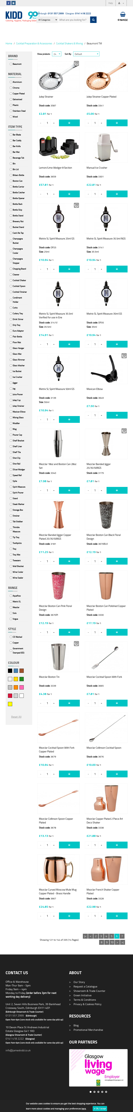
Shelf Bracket (18, 440)
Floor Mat (17, 342)
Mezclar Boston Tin (49, 677)
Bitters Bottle (18, 175)
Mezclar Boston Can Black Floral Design (104, 536)
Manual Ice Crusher (97, 167)
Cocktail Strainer (20, 291)
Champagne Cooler (18, 250)
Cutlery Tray (18, 313)
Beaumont (17, 64)
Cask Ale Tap (18, 232)
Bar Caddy (17, 140)
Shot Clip (16, 457)
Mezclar (16, 607)
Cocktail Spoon (19, 286)
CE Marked (17, 636)
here (83, 1108)
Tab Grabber (18, 521)
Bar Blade (17, 134)
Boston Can (17, 180)
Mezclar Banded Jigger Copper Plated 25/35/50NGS (55, 536)
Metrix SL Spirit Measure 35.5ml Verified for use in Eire (56, 315)
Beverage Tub (18, 157)
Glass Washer (19, 365)
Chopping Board (19, 268)
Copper (16, 642)
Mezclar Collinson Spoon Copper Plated (56, 820)
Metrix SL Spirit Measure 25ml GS (56, 238)
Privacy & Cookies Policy (85, 1004)
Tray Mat (16, 554)
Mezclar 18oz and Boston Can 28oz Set (57, 466)
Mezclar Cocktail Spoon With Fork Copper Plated (56, 749)
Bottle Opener (18, 198)
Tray (14, 548)
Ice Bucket (17, 371)
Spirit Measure (19, 486)
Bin (14, 163)
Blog (74, 1025)
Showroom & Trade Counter (87, 991)
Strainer (16, 515)
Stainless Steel (19, 110)
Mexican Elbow (19, 411)
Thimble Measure (16, 529)
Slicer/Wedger (19, 469)
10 (112, 942)
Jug (14, 388)
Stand (15, 498)
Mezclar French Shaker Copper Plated (103, 891)
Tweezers (17, 560)
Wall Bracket (18, 566)
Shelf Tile (17, 452)
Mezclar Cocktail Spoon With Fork (104, 677)
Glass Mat (17, 353)
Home (9, 43)
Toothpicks (17, 543)
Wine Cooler (18, 572)
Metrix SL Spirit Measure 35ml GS (104, 313)
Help (110, 3)
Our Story (77, 982)
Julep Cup (17, 400)
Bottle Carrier (18, 186)
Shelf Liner (17, 446)
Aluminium (17, 82)
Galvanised (17, 99)
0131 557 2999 (15, 1015)
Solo (14, 613)
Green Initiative (80, 995)
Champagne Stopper (18, 260)
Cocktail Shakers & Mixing (69, 43)
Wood (15, 116)
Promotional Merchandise (86, 1030)
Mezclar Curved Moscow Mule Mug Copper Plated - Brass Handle (58, 891)
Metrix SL (17, 601)
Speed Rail (17, 475)
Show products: (43, 54)
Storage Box (18, 509)
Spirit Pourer (18, 492)
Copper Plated (19, 93)
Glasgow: (78, 13)
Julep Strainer (18, 405)
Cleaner (16, 274)
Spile (15, 481)
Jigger (15, 382)
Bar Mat (16, 152)
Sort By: (68, 54)
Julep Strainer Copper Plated (101, 96)
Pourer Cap (17, 434)
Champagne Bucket (18, 240)
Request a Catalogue (83, 986)
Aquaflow (17, 595)
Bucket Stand (18, 227)
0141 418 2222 (15, 1038)
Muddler (16, 423)
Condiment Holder (17, 299)
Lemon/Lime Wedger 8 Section (55, 167)
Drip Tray (16, 325)
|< (85, 936)
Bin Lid (15, 169)
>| (122, 942)
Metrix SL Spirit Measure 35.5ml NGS (106, 238)
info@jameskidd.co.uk (18, 1050)
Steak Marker (18, 504)
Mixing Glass (18, 417)
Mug (14, 429)
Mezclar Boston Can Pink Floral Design (55, 607)
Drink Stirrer (18, 319)
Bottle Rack (17, 204)
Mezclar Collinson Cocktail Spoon (104, 747)
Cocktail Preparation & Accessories (34, 43)
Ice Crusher (17, 377)
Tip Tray (16, 537)
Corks (15, 307)
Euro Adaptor (18, 330)
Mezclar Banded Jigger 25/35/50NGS (99, 466)
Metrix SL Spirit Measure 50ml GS (56, 389)
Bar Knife (17, 146)
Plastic (15, 105)
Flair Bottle (17, 336)
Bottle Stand (18, 215)
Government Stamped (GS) (18, 650)
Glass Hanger (18, 348)
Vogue (15, 618)
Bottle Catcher (19, 192)
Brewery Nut (18, 221)
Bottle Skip (17, 209)
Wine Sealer (18, 577)
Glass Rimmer (19, 359)
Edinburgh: (50, 13)
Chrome (16, 87)
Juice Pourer (18, 394)
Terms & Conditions (82, 1000)
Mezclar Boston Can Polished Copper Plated (106, 607)
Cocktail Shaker (19, 280)
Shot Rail (16, 463)
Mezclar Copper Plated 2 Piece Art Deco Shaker (105, 820)
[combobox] (56, 53)
